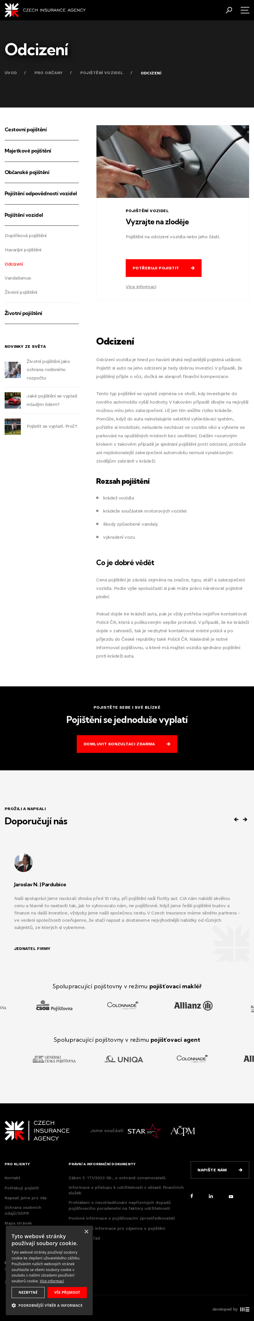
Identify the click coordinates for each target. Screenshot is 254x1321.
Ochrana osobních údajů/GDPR (23, 1210)
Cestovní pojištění (26, 129)
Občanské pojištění (27, 172)
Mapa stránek (18, 1223)
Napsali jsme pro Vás (26, 1197)
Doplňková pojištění (26, 235)
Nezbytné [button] (28, 1292)
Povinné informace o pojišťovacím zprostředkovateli (122, 1218)
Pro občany (48, 72)
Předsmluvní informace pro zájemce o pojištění (117, 1228)
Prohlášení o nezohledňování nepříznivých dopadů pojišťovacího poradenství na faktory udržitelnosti (120, 1205)
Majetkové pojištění (28, 150)
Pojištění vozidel (101, 72)
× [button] (86, 1232)
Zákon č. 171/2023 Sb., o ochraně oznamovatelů (117, 1177)
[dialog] (49, 1270)
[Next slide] (245, 819)
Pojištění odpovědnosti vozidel (41, 193)
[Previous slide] (236, 819)
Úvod (11, 72)
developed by (230, 1309)
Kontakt (12, 1177)
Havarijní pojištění (23, 250)
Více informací (141, 286)
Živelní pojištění (21, 292)
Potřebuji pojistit (22, 1188)
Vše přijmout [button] (67, 1292)
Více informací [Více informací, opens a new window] (52, 1281)
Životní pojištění (23, 313)
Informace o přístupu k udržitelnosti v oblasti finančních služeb (126, 1190)
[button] (49, 1305)
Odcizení (14, 264)
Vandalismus (18, 278)
